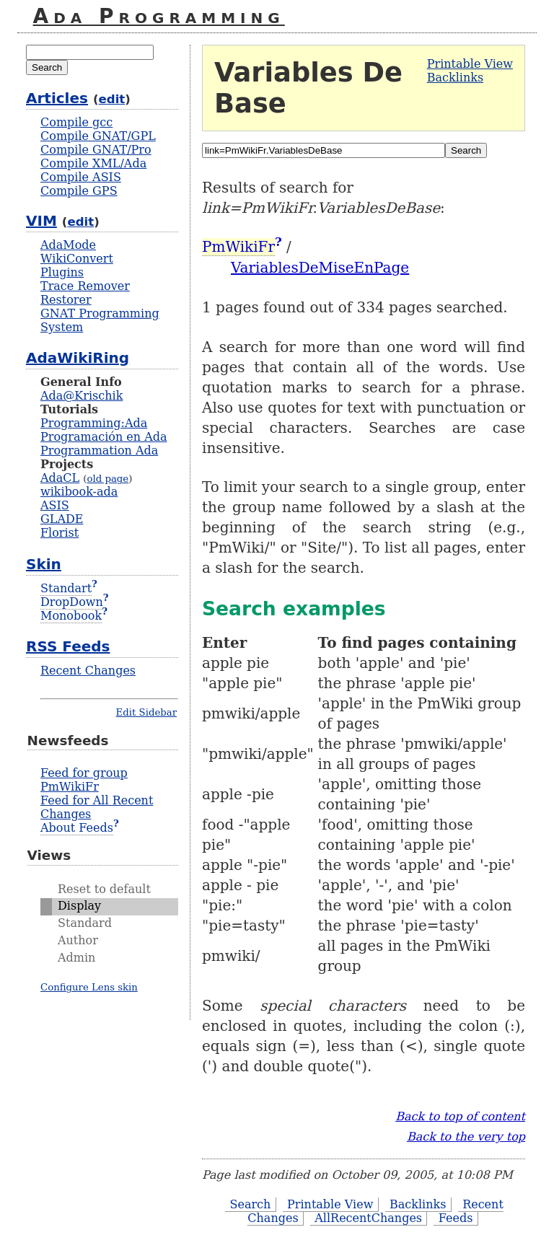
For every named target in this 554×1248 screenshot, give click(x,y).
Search (250, 1204)
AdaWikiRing (77, 357)
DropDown (71, 602)
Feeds (456, 1218)
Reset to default (104, 889)
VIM (41, 220)
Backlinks (455, 77)
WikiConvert (76, 258)
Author (78, 940)
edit (112, 99)
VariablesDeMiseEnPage (320, 267)
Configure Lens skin (89, 987)
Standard (85, 923)
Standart (66, 588)
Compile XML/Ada (93, 163)
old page (107, 478)
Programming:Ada (93, 423)
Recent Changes (88, 670)
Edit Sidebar (146, 712)
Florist (59, 533)
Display (79, 906)
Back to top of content (460, 1116)
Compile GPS (79, 191)
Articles (57, 98)
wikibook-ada (79, 491)
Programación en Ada (103, 437)
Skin (43, 564)
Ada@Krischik (81, 396)
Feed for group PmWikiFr (84, 780)
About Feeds (76, 828)
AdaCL (59, 478)
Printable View (470, 64)
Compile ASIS (80, 177)
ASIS (54, 505)
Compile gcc (76, 122)
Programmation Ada (99, 450)
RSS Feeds (68, 646)
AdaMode (68, 245)
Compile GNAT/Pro (95, 150)
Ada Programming (159, 16)
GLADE (61, 519)
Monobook (71, 616)
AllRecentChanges (368, 1218)
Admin (76, 957)
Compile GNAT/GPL (98, 136)
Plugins (62, 272)
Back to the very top (466, 1136)
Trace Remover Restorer (85, 293)
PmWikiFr (238, 246)
